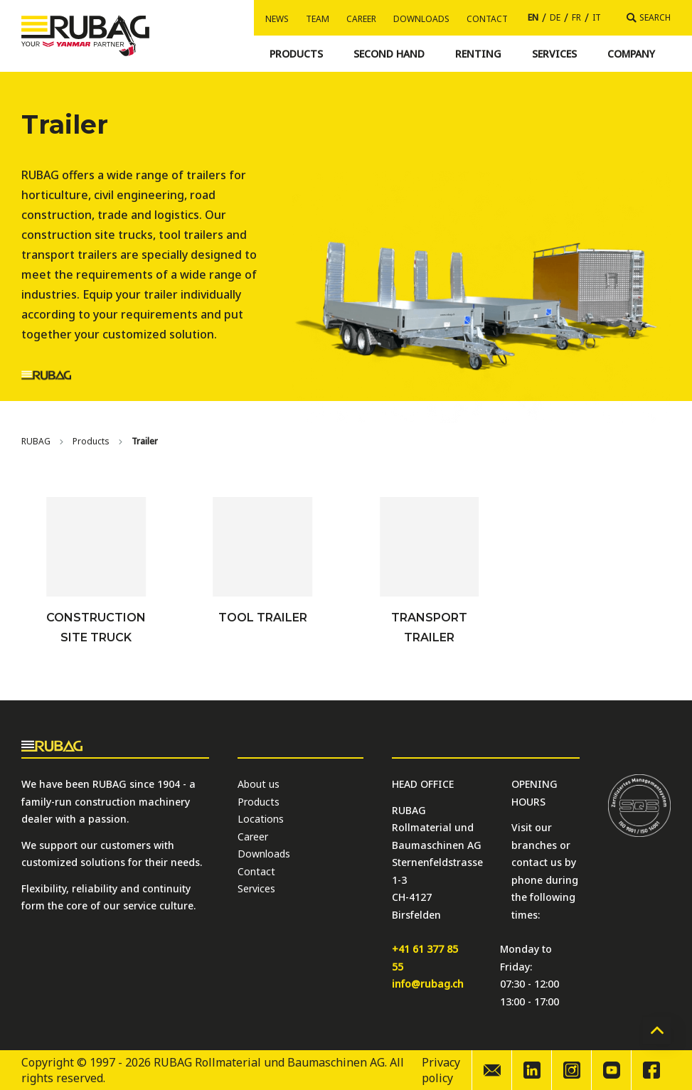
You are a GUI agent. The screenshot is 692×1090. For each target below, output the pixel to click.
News (277, 19)
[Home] (35, 441)
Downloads (421, 19)
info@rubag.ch (428, 983)
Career (361, 19)
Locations (261, 818)
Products (91, 441)
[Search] (649, 18)
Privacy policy (441, 1070)
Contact (487, 19)
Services (256, 888)
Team (317, 19)
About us (259, 784)
